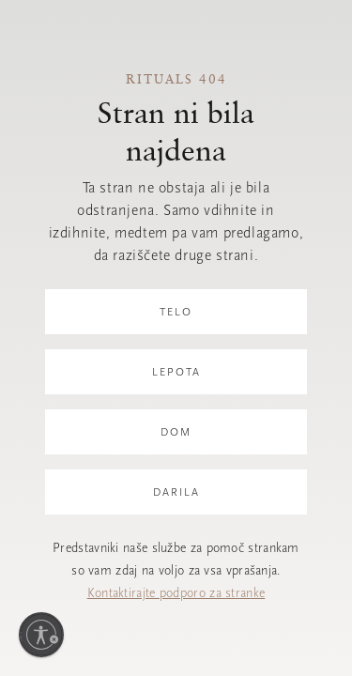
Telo (176, 311)
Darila (176, 492)
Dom (176, 431)
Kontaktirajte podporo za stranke (176, 593)
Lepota (176, 371)
